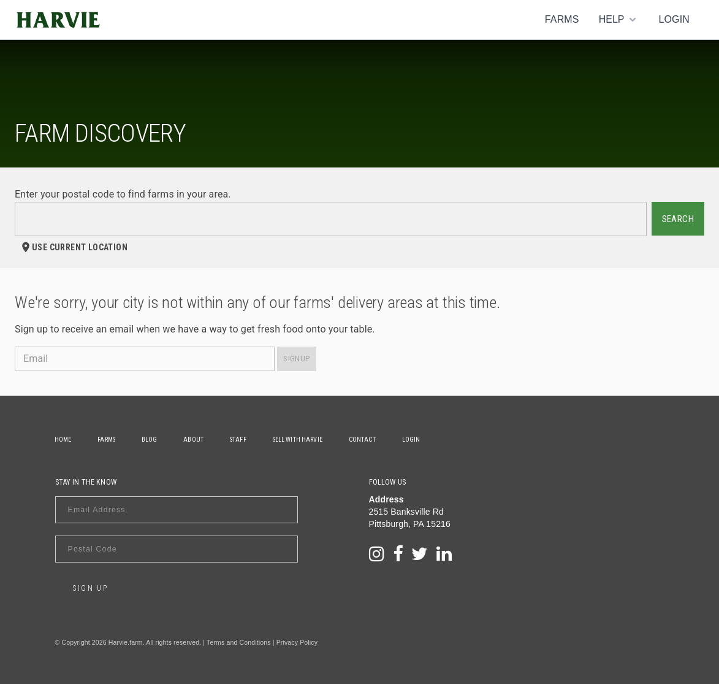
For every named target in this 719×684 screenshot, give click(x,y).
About (196, 440)
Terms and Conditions (239, 642)
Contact (367, 440)
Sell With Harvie (301, 440)
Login (674, 19)
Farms (562, 19)
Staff (241, 440)
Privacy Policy (297, 642)
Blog (151, 440)
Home (63, 440)
